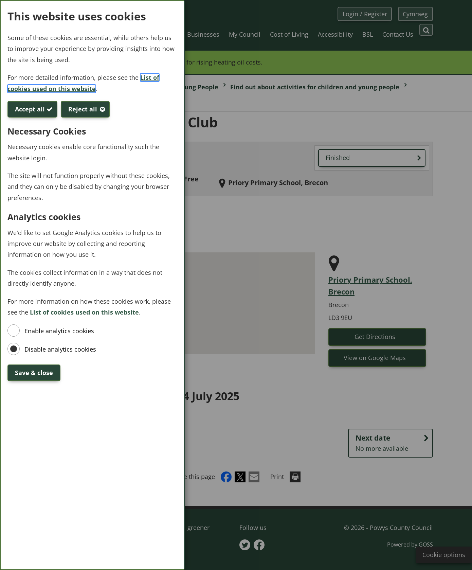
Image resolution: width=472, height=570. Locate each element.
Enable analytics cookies (59, 331)
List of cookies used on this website (84, 312)
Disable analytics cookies (60, 349)
